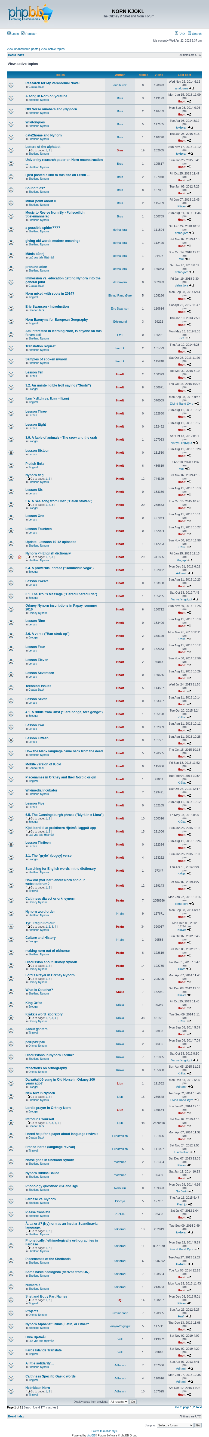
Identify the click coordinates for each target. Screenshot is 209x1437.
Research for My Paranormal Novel (52, 83)
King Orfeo (33, 1003)
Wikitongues (35, 122)
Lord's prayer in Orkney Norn (47, 1108)
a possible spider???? (42, 228)
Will (181, 259)
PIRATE (120, 1214)
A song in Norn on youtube (46, 96)
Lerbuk (33, 376)
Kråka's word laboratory (44, 1014)
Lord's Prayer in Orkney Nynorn (50, 975)
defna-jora (120, 229)
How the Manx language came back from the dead (64, 751)
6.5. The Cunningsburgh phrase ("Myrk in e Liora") (64, 815)
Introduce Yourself (39, 1119)
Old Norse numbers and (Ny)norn (51, 109)
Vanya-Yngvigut (181, 442)
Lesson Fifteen (36, 738)
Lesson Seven (36, 699)
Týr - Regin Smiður (39, 923)
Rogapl (181, 560)
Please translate (37, 1212)
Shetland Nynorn (39, 99)
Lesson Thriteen (38, 842)
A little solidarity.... (39, 1363)
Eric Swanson (120, 308)
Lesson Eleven (36, 660)
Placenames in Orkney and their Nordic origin (60, 777)
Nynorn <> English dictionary (48, 553)
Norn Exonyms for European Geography (56, 320)
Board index (16, 55)
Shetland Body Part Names (46, 1296)
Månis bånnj (34, 254)
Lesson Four (35, 647)
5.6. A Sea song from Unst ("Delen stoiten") (58, 501)
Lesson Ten (34, 372)
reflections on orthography (46, 1068)
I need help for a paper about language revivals (61, 1134)
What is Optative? (39, 990)
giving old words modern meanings (52, 241)
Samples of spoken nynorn (46, 359)
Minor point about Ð (40, 201)
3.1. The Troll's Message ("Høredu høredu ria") (61, 594)
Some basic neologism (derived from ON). (57, 1272)
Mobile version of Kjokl (43, 764)
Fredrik (120, 348)
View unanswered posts (22, 49)
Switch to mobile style (104, 1431)
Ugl (120, 1300)
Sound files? (35, 188)
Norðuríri (120, 1188)
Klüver (181, 206)
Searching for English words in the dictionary (60, 869)
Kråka (182, 547)
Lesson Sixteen (37, 451)
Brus (120, 98)
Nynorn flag (34, 475)
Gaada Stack (36, 86)
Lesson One (34, 516)
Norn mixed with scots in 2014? (49, 293)
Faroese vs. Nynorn (40, 1199)
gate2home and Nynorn (43, 135)
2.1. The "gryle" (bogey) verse (48, 856)
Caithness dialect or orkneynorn (50, 898)
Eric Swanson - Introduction (47, 306)
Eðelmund (120, 321)
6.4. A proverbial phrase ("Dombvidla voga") (59, 568)
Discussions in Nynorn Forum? (49, 1055)
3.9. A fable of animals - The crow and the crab (61, 437)
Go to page (182, 1407)
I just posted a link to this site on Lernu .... (57, 175)
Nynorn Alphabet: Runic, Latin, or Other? (57, 1324)
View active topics (52, 49)
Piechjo (120, 1201)
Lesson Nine (35, 621)
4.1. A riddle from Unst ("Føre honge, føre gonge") (64, 712)
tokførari (181, 127)
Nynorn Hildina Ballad (42, 1173)
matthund (120, 1162)
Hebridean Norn (37, 1388)
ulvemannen (120, 1313)
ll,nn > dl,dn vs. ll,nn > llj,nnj (47, 398)
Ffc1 (120, 334)
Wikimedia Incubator (41, 790)
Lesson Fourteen (38, 529)
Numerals (32, 1285)
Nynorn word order (40, 912)
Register (28, 33)
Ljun (120, 1083)
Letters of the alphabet (42, 147)
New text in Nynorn (40, 1093)
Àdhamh (181, 573)
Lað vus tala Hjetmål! (41, 257)
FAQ (180, 33)
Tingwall (33, 297)
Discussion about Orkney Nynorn (51, 962)
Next (199, 1407)
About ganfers (36, 1029)
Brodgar (33, 389)
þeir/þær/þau (35, 1042)
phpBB (91, 1435)
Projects (31, 1311)
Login (13, 33)
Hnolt (181, 101)
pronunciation (36, 267)
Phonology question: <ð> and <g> (51, 1186)
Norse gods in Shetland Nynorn (49, 1160)
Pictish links (34, 464)
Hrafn (120, 900)
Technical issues (38, 686)
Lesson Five (34, 803)
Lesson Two (34, 725)
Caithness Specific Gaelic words (50, 1376)
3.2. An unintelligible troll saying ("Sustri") (58, 385)
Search (195, 33)
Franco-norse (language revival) (50, 1147)
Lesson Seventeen (39, 673)
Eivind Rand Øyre (120, 295)
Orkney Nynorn (38, 613)
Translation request (40, 346)
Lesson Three (36, 411)
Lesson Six (33, 490)
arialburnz (120, 85)
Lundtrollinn (120, 1135)
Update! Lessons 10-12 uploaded (50, 542)
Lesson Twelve (36, 581)
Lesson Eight (35, 424)
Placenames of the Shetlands (47, 1259)
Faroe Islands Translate (43, 1350)
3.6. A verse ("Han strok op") (47, 634)
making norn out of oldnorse (47, 951)
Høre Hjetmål (35, 1337)
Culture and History (40, 938)
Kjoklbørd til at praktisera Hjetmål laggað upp (60, 828)
